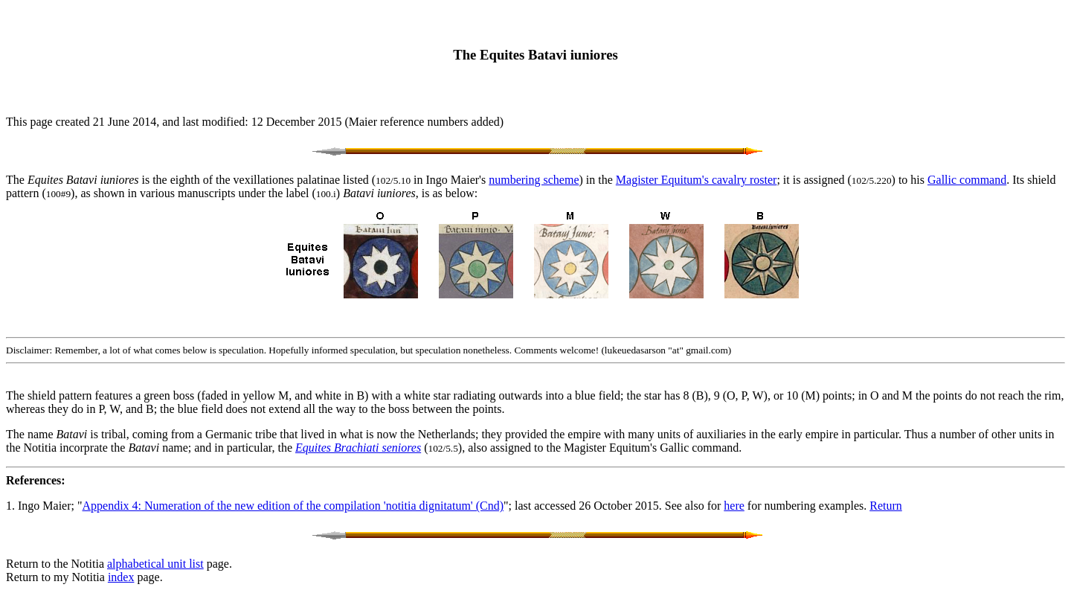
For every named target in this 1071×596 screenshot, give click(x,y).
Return (885, 505)
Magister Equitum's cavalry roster (696, 179)
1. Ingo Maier (38, 505)
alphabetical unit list (155, 563)
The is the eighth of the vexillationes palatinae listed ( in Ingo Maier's (247, 179)
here (734, 505)
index (121, 577)
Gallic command (966, 179)
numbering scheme (534, 179)
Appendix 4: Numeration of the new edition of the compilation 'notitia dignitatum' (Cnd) (293, 505)
